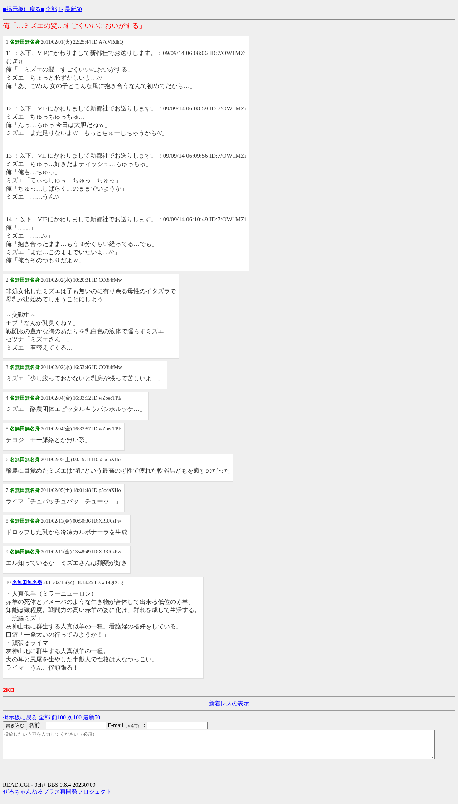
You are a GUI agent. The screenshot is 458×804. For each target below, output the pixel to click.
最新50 (73, 9)
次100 (74, 717)
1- (60, 9)
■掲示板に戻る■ (23, 9)
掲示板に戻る (20, 717)
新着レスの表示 (229, 703)
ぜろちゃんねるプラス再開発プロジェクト (57, 797)
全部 (51, 9)
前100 (59, 717)
